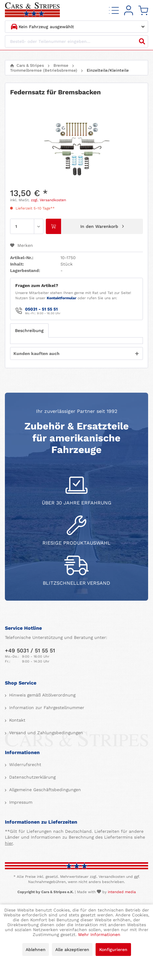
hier (9, 843)
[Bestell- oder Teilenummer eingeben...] (76, 41)
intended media (122, 892)
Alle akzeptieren (72, 949)
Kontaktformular (61, 298)
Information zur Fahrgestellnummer (46, 707)
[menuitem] (114, 10)
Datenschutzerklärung (32, 777)
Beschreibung (29, 330)
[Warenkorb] (143, 10)
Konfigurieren (113, 949)
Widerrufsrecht (24, 764)
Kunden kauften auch (36, 353)
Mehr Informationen (99, 934)
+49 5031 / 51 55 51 (30, 650)
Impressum (20, 802)
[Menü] (114, 10)
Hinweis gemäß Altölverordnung (41, 695)
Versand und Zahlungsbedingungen (45, 732)
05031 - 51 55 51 (41, 309)
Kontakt (16, 720)
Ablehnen (36, 949)
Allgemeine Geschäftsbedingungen (44, 789)
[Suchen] (142, 41)
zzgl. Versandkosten (48, 200)
